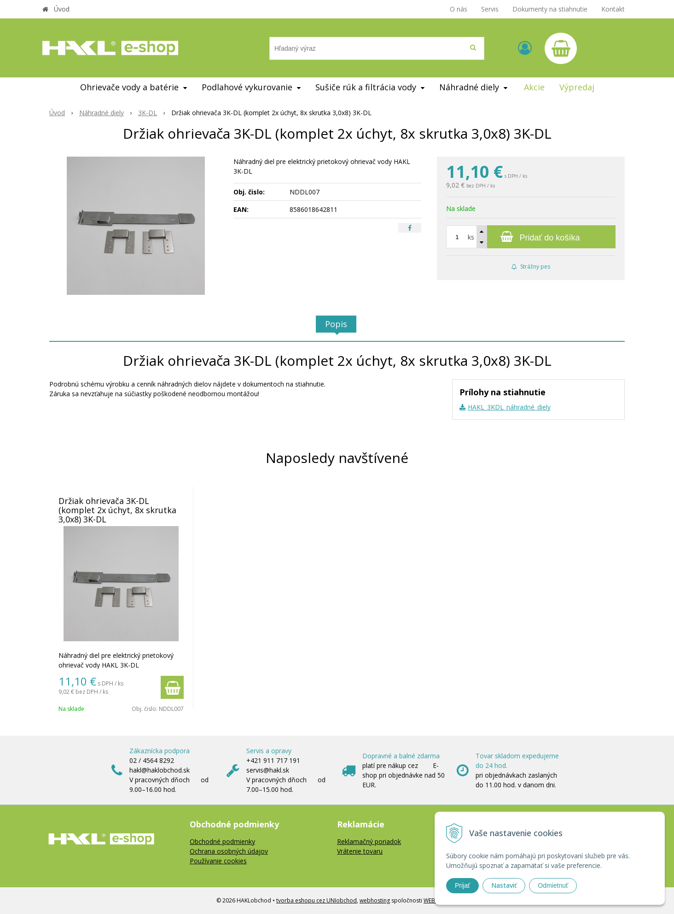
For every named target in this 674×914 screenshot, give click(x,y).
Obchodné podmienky (222, 841)
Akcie (534, 87)
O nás (458, 9)
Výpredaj (576, 87)
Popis (336, 323)
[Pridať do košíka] (531, 236)
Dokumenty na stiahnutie (549, 9)
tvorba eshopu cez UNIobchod (316, 900)
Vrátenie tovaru (360, 851)
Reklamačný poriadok (369, 841)
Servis (490, 9)
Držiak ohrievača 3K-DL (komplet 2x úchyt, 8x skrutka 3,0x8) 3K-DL (117, 510)
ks (471, 237)
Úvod (62, 9)
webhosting (375, 900)
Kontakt (613, 9)
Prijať (462, 885)
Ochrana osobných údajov (229, 851)
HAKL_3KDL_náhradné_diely (509, 407)
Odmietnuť (553, 885)
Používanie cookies (218, 860)
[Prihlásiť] (525, 47)
